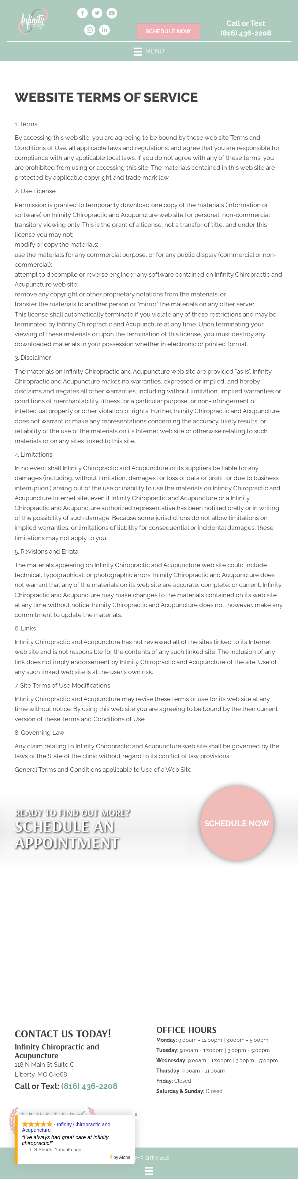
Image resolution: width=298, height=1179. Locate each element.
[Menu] (149, 1171)
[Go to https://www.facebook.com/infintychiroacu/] (82, 14)
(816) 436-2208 (245, 33)
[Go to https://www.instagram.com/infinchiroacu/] (89, 31)
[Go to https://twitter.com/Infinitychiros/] (97, 14)
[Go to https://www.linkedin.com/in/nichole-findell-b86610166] (104, 31)
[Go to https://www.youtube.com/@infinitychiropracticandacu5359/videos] (111, 14)
